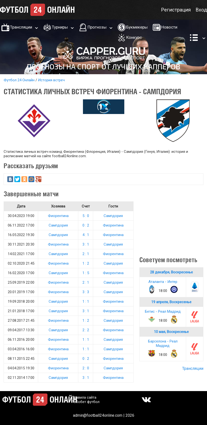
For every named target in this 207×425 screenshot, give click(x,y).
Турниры (60, 27)
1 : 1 (85, 301)
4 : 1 (85, 235)
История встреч (51, 80)
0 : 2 (85, 225)
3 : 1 (85, 244)
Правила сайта (84, 397)
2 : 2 (85, 330)
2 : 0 (85, 368)
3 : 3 (85, 292)
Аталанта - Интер (162, 282)
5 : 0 (85, 216)
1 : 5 (85, 273)
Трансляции (21, 27)
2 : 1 (85, 254)
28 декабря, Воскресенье (171, 272)
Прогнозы (97, 27)
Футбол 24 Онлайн (19, 80)
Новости (169, 27)
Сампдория (113, 216)
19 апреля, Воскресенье (171, 302)
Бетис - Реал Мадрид (163, 311)
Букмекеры (137, 27)
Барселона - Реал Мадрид (163, 343)
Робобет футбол (85, 402)
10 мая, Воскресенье (171, 332)
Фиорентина (58, 216)
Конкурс (134, 37)
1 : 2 (85, 263)
